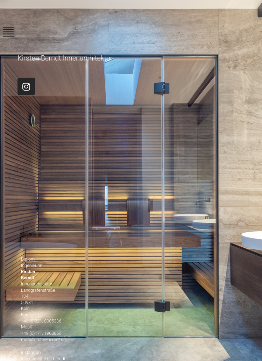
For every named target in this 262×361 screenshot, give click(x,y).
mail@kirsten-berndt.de (43, 339)
